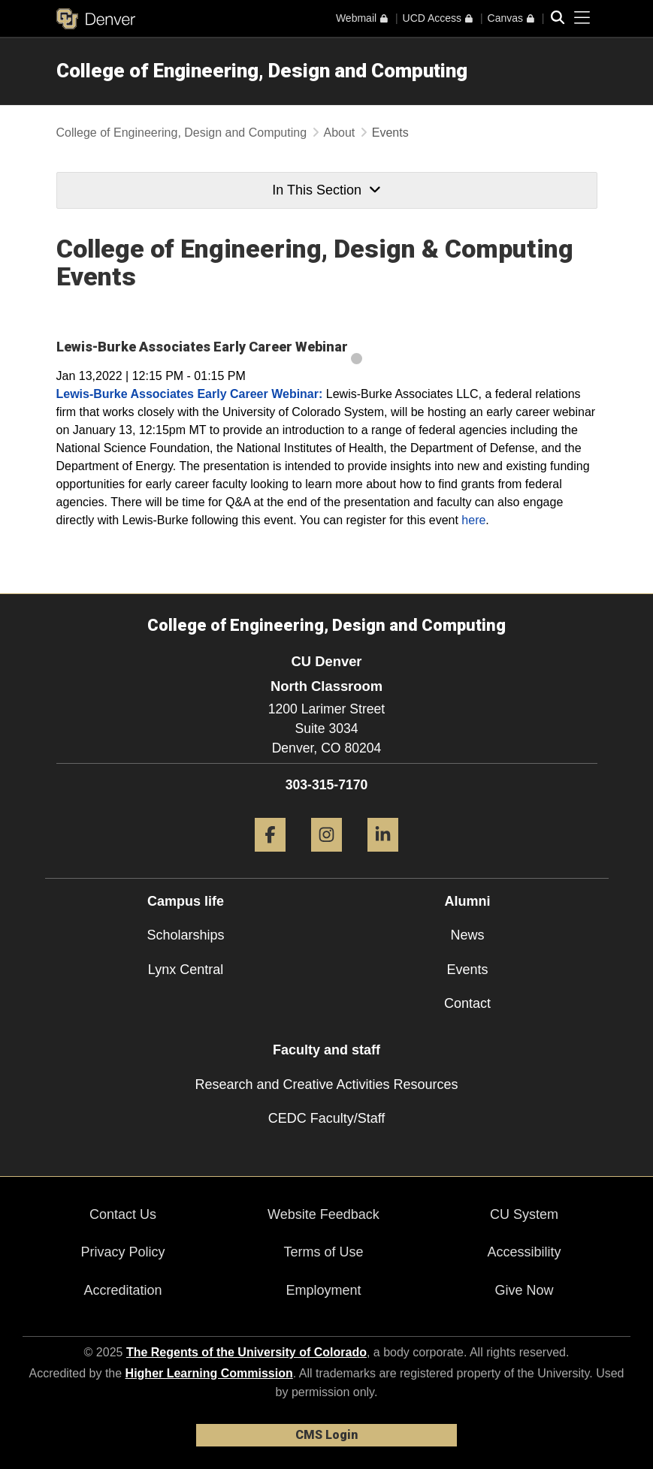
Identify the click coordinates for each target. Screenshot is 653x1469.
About (339, 132)
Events (467, 969)
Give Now (523, 1290)
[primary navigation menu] (582, 18)
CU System (524, 1214)
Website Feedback (323, 1214)
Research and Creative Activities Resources (326, 1084)
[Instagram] (326, 857)
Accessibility (524, 1251)
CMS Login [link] (326, 1435)
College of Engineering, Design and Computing (261, 70)
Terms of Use (323, 1251)
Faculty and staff (326, 1049)
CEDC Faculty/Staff (326, 1118)
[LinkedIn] (383, 857)
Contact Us (122, 1214)
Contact (467, 1003)
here (473, 520)
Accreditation (122, 1290)
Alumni (468, 901)
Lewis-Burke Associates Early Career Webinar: (189, 394)
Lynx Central (185, 969)
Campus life (185, 901)
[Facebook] (270, 857)
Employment (323, 1290)
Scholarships (185, 935)
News (467, 935)
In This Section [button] (326, 190)
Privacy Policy (122, 1251)
